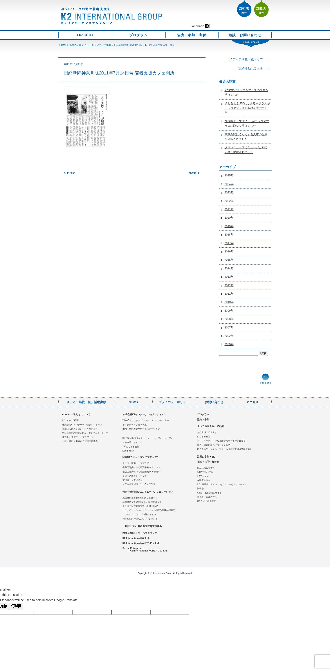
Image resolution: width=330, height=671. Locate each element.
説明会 (200, 488)
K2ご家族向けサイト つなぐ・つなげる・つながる (147, 438)
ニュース (89, 45)
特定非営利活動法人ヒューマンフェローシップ (85, 433)
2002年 (229, 335)
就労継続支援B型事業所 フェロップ (140, 498)
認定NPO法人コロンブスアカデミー (80, 429)
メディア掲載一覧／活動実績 (86, 402)
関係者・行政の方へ (207, 497)
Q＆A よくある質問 (206, 501)
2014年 (229, 268)
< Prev (69, 173)
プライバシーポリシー (173, 402)
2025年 (229, 175)
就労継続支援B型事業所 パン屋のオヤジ (142, 502)
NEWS (133, 402)
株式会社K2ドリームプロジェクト (79, 437)
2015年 (229, 259)
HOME (63, 45)
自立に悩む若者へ (206, 467)
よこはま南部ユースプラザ (136, 463)
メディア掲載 (104, 45)
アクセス (252, 402)
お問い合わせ (214, 402)
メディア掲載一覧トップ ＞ (249, 59)
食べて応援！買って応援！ (211, 426)
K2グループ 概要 (70, 420)
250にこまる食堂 (131, 446)
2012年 (229, 285)
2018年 (229, 234)
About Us (85, 35)
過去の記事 (75, 45)
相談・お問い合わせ (245, 35)
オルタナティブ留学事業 (135, 424)
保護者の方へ (203, 480)
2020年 (229, 217)
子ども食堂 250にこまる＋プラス (139, 484)
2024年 (229, 184)
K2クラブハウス (205, 472)
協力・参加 (203, 419)
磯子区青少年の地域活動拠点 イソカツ (141, 467)
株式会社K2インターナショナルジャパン (82, 424)
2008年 (229, 319)
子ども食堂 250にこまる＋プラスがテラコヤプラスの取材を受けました (247, 108)
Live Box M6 (129, 451)
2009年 (229, 310)
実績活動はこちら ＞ (253, 68)
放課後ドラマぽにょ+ (133, 480)
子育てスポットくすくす (135, 476)
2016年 (229, 251)
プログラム (138, 35)
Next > (194, 173)
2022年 (229, 201)
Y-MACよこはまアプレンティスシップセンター (146, 420)
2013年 (229, 276)
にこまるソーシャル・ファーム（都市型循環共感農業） (150, 510)
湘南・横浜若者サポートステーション (141, 429)
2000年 (229, 344)
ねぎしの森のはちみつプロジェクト (140, 518)
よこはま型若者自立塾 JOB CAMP (140, 506)
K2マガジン (203, 476)
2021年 (229, 209)
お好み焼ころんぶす (132, 442)
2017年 (229, 243)
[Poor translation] (16, 606)
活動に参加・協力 (206, 456)
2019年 (229, 226)
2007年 (229, 327)
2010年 (229, 302)
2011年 (229, 293)
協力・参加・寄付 (191, 35)
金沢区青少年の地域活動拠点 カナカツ (141, 471)
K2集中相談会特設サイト (209, 492)
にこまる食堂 (203, 436)
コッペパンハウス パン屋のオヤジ (139, 514)
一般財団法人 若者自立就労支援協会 (80, 441)
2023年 (229, 192)
